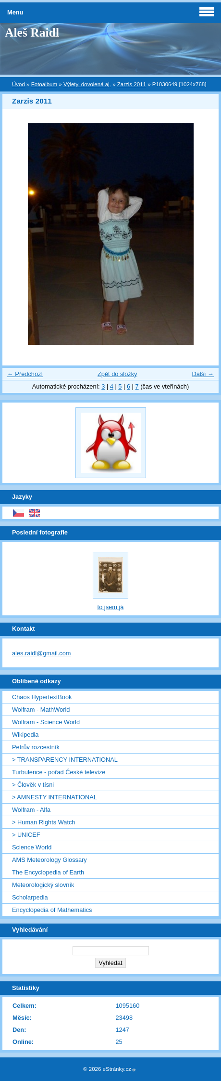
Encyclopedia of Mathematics (52, 909)
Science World (31, 847)
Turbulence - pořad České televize (58, 772)
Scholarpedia (30, 897)
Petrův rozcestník (36, 747)
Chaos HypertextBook (42, 697)
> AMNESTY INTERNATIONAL (54, 797)
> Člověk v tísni (33, 784)
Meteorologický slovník (43, 884)
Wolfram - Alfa (31, 809)
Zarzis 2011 (131, 84)
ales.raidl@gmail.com (41, 653)
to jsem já (111, 607)
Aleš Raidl (32, 32)
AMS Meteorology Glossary (49, 859)
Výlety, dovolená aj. (87, 84)
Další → (203, 374)
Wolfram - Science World (46, 722)
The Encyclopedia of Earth (48, 872)
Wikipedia (25, 734)
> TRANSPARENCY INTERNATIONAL (65, 759)
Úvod (18, 84)
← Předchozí (25, 374)
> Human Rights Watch (43, 822)
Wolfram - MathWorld (41, 709)
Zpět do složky (117, 374)
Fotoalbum (44, 84)
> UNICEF (26, 834)
